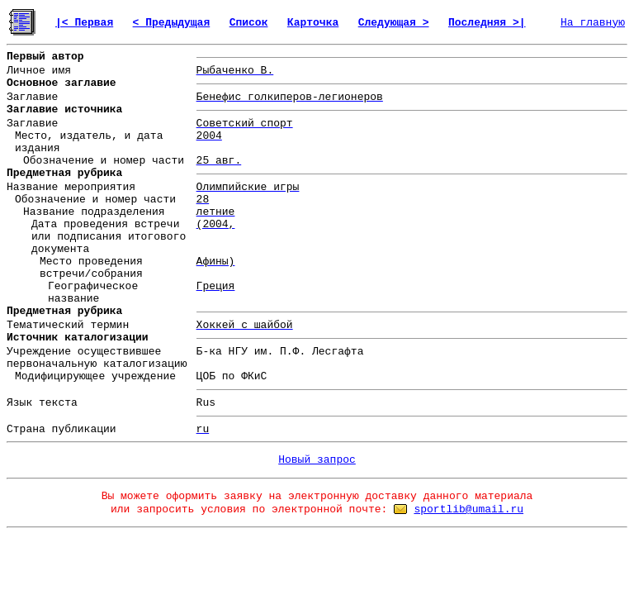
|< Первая (84, 23)
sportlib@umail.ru (468, 509)
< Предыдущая (172, 23)
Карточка (312, 23)
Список (248, 23)
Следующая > (393, 23)
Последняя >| (487, 23)
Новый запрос (317, 460)
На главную (593, 23)
